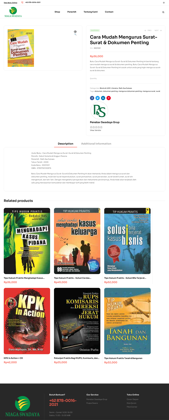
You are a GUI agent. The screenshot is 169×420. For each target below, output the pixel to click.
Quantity (93, 78)
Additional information (96, 143)
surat (158, 91)
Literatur (114, 88)
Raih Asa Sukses (125, 88)
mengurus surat (149, 91)
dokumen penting (110, 91)
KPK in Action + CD (112, 253)
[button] (75, 33)
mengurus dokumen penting (130, 91)
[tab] (65, 144)
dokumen (98, 91)
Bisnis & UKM (105, 88)
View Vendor (95, 130)
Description (65, 143)
